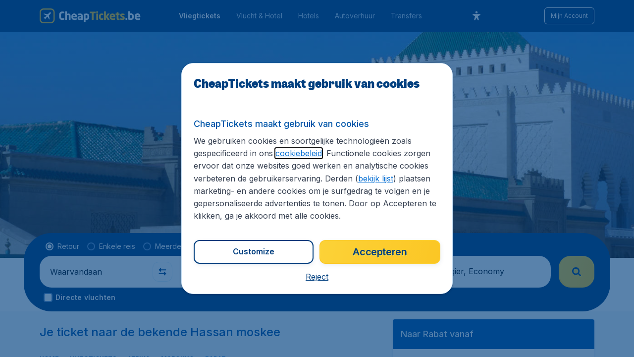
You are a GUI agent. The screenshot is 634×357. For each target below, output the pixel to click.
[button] (317, 277)
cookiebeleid (298, 153)
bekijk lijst (375, 178)
